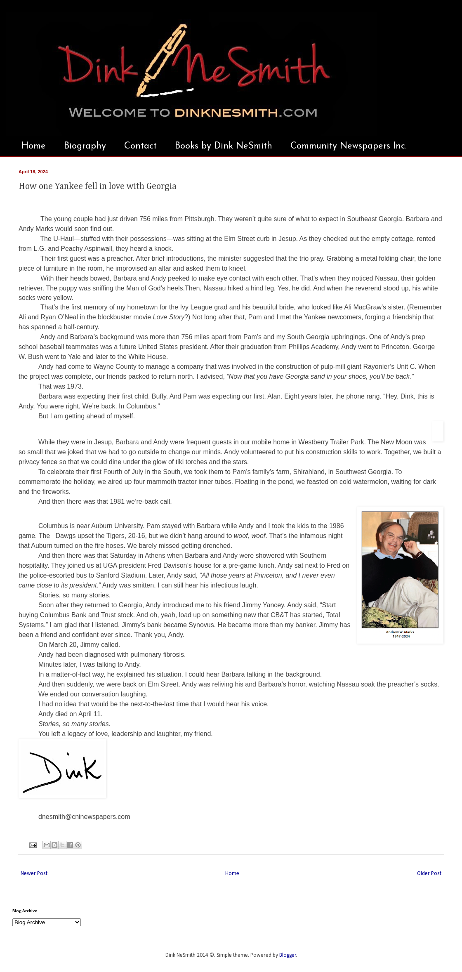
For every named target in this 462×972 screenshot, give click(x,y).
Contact (140, 146)
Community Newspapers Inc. (348, 146)
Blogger (287, 955)
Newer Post (34, 873)
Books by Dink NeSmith (223, 146)
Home (33, 146)
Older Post (429, 873)
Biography (85, 146)
